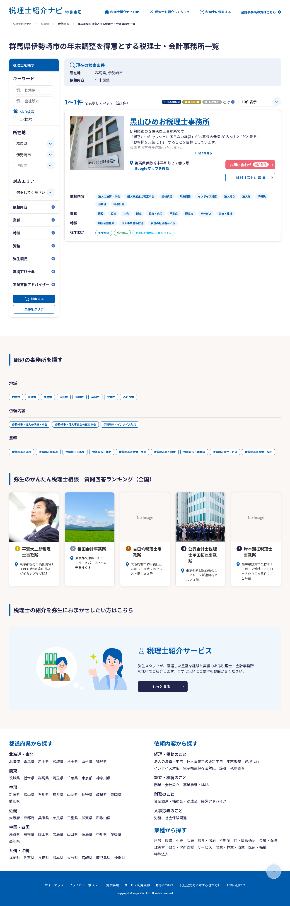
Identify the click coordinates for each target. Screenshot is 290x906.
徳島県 (87, 834)
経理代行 (252, 761)
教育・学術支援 (181, 847)
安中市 (111, 397)
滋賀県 (87, 817)
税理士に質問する (215, 12)
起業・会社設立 (166, 784)
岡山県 (43, 834)
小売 (179, 840)
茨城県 (14, 778)
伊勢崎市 (63, 24)
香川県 (101, 834)
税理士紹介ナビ (22, 24)
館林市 (79, 397)
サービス (205, 847)
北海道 (14, 761)
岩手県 (43, 761)
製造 (168, 840)
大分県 (72, 857)
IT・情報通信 (245, 840)
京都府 (29, 817)
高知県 (14, 841)
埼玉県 (58, 778)
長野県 (87, 794)
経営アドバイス (214, 801)
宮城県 (58, 761)
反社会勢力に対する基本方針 (200, 885)
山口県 (72, 834)
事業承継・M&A (196, 784)
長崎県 (43, 857)
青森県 (29, 761)
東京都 (87, 778)
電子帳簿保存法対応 (199, 768)
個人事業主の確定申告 (205, 761)
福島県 (101, 761)
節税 (223, 768)
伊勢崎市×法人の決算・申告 (29, 424)
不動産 (224, 840)
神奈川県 (103, 778)
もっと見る (161, 686)
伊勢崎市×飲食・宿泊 (132, 452)
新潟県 (14, 794)
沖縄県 (119, 857)
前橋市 (16, 397)
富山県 (29, 794)
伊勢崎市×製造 (48, 452)
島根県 (29, 834)
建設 (157, 840)
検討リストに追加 (250, 177)
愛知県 (14, 801)
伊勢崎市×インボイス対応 (120, 424)
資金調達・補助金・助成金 (176, 801)
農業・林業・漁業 (230, 847)
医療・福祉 (257, 847)
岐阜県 (101, 794)
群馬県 (45, 24)
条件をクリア (34, 309)
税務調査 (237, 768)
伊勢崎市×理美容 (194, 452)
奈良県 (58, 817)
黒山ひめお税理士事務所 (170, 121)
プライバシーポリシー (85, 885)
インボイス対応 (166, 768)
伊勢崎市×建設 (21, 452)
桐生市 (48, 397)
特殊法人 (161, 854)
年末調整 (234, 761)
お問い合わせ (235, 885)
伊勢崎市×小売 (75, 452)
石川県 (43, 794)
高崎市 (32, 397)
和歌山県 (103, 817)
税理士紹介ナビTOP (122, 12)
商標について (164, 885)
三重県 (72, 817)
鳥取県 (14, 834)
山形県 (87, 761)
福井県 (58, 794)
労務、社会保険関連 (170, 817)
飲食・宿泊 (207, 840)
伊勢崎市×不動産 (165, 452)
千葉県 (72, 778)
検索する (37, 298)
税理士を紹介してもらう (169, 12)
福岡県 (14, 857)
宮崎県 (87, 857)
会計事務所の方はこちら (258, 12)
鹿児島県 (103, 857)
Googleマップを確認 (152, 168)
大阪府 (14, 817)
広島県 (58, 834)
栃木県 (29, 778)
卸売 (190, 840)
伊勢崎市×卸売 (101, 452)
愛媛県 (116, 834)
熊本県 (58, 857)
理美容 (159, 847)
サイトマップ (54, 885)
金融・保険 (268, 840)
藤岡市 (95, 397)
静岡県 (116, 794)
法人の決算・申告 (168, 761)
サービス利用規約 (137, 885)
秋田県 (72, 761)
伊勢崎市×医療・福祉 (258, 452)
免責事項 (112, 885)
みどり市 (128, 397)
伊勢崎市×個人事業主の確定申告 (75, 424)
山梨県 (72, 794)
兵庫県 (43, 817)
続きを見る (205, 153)
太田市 (64, 397)
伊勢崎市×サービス (225, 452)
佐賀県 (29, 857)
